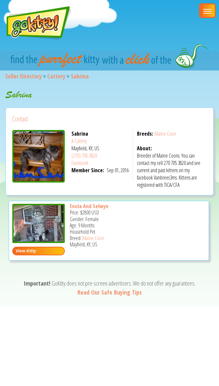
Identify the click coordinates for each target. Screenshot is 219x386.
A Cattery (79, 141)
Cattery (56, 76)
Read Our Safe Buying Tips (109, 292)
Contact (20, 118)
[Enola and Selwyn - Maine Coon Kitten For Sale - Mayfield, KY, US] (38, 240)
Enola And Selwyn (89, 206)
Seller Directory (23, 76)
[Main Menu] (207, 10)
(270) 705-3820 (84, 155)
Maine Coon (165, 133)
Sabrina (80, 76)
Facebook (79, 163)
